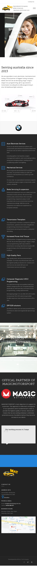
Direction (5, 497)
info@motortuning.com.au (12, 503)
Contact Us (31, 2)
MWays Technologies (23, 559)
